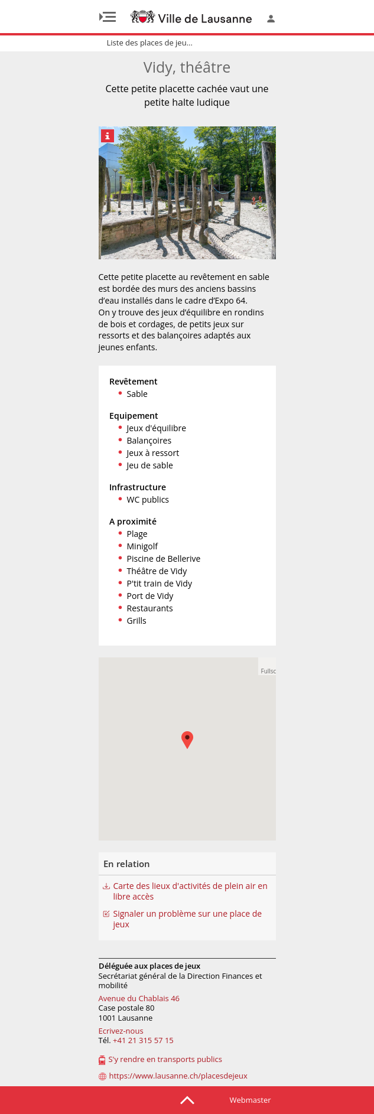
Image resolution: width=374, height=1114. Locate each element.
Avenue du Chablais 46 (139, 998)
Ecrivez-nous (121, 1030)
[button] (267, 666)
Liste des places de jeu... (150, 42)
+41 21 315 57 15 (143, 1040)
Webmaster (250, 1100)
